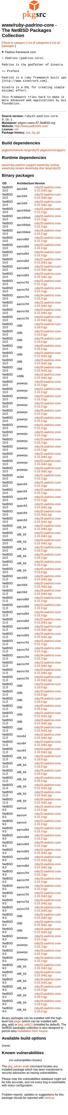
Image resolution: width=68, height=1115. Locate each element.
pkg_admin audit (18, 1078)
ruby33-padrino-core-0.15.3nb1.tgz (47, 209)
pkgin (17, 1033)
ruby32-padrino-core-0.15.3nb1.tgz (47, 201)
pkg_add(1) (25, 1037)
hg (33, 145)
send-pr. (50, 1110)
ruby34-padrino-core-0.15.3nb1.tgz (47, 216)
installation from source (33, 1043)
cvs (28, 145)
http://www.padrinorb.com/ (31, 138)
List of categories (38, 42)
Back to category (14, 42)
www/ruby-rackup (48, 177)
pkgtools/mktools (12, 162)
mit (16, 141)
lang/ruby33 (32, 162)
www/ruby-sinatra (13, 180)
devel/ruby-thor (34, 180)
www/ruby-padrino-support (19, 177)
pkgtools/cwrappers (52, 162)
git (38, 145)
